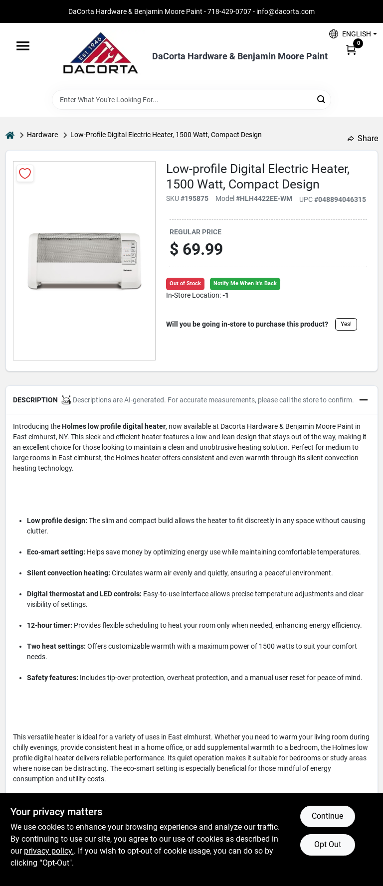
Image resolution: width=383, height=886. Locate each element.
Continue (327, 816)
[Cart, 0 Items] (351, 49)
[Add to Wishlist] (25, 173)
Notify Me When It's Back (245, 283)
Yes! (346, 324)
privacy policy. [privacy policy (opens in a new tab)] (49, 851)
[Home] (9, 135)
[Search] (322, 99)
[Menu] (22, 45)
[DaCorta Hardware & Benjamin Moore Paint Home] (100, 56)
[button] (349, 33)
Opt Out (327, 844)
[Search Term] (191, 100)
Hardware (42, 135)
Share (363, 138)
